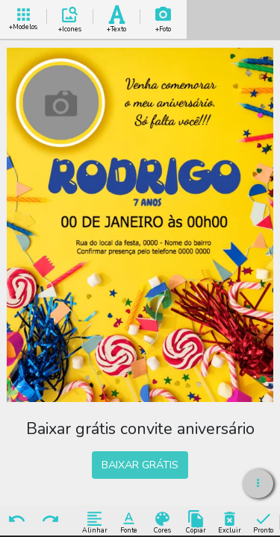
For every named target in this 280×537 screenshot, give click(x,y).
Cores (162, 521)
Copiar (196, 521)
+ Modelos (23, 16)
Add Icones (70, 16)
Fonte (129, 521)
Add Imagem (163, 16)
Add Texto (116, 16)
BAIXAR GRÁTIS (140, 464)
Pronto (263, 521)
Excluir (230, 521)
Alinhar (94, 521)
